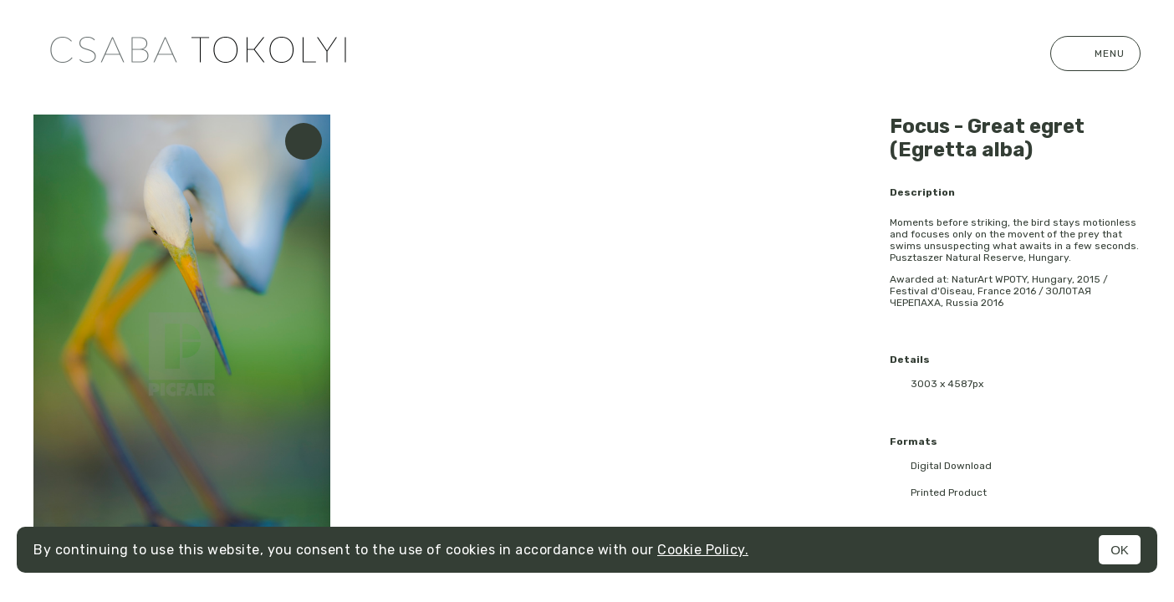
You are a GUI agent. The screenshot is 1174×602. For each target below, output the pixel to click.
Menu (1095, 53)
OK (1119, 550)
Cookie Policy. (702, 550)
